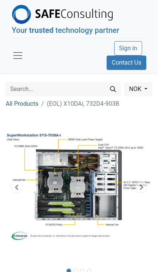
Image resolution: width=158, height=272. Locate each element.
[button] (17, 187)
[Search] (113, 89)
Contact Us (126, 62)
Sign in (128, 48)
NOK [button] (136, 89)
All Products (22, 103)
